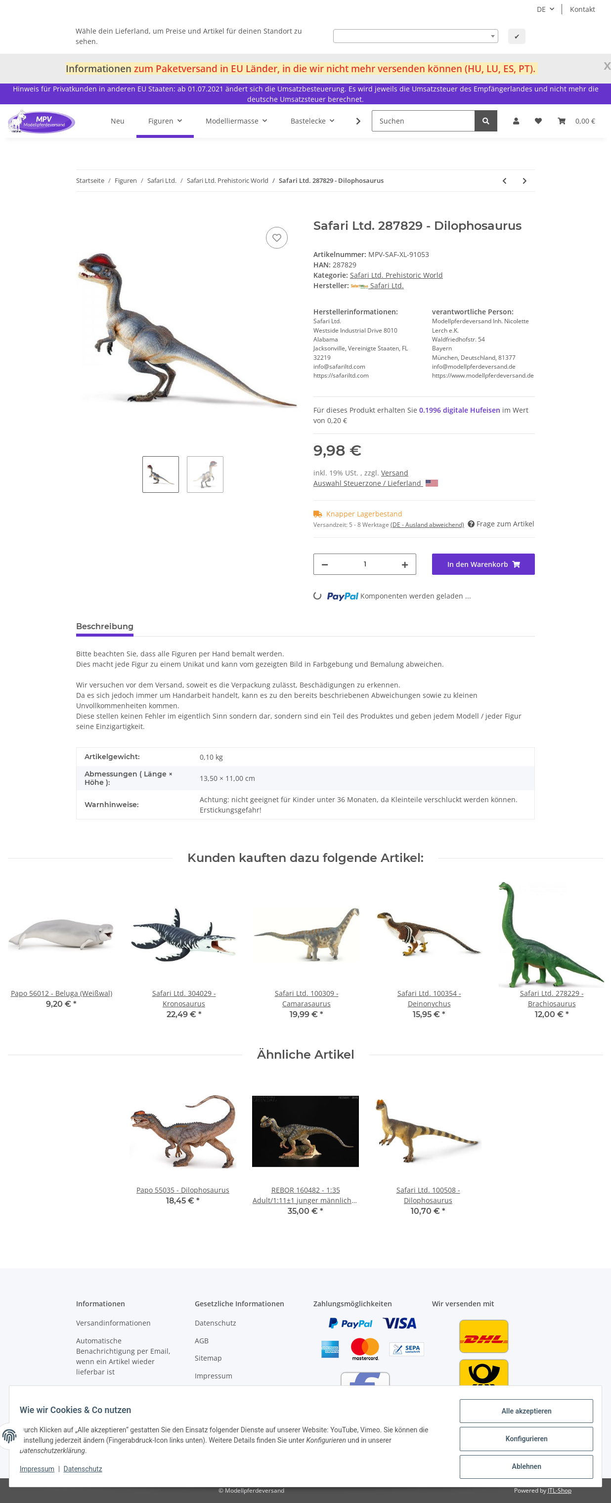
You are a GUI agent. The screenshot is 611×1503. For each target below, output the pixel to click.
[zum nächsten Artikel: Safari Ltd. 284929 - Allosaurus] (525, 180)
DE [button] (541, 9)
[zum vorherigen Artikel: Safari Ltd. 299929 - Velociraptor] (504, 180)
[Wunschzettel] (538, 121)
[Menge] (364, 564)
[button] (516, 121)
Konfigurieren (521, 1442)
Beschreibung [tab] (104, 626)
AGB (202, 1340)
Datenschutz (215, 1323)
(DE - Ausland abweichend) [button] (427, 524)
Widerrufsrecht (220, 1393)
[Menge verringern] (325, 564)
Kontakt (582, 9)
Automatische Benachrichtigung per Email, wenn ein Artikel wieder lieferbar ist (123, 1356)
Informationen (98, 68)
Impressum (213, 1375)
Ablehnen (520, 1468)
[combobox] (415, 36)
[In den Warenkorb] (84, 213)
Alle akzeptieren (521, 1416)
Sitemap (208, 1358)
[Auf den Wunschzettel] (277, 238)
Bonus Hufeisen (102, 1389)
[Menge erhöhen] (405, 564)
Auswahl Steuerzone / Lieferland (375, 483)
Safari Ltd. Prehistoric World (396, 275)
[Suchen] (423, 120)
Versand (394, 472)
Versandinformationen (113, 1323)
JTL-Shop (559, 1490)
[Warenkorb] (576, 121)
